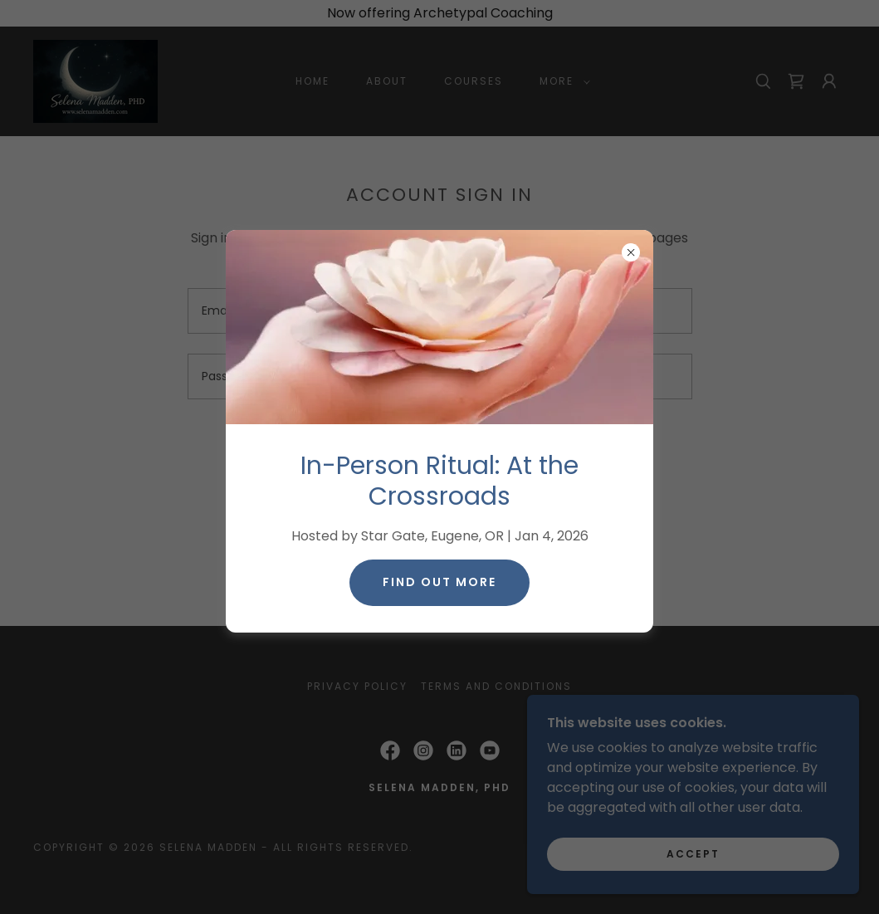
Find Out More (439, 582)
